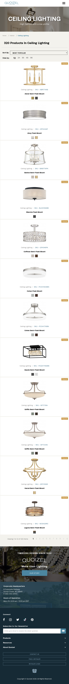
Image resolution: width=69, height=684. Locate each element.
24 (19, 58)
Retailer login (34, 664)
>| (67, 539)
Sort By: (6, 53)
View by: (6, 58)
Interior (12, 35)
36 (23, 58)
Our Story (34, 573)
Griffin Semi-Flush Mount (34, 409)
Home (4, 35)
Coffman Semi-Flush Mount (34, 252)
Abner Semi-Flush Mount (34, 94)
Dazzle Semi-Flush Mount (34, 370)
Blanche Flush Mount (34, 212)
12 (14, 58)
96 (31, 58)
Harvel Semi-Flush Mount (35, 488)
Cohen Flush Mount (34, 291)
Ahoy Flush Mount (34, 133)
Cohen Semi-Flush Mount (34, 330)
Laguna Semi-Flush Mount (34, 528)
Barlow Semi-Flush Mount (34, 173)
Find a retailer (34, 659)
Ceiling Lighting (23, 35)
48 (27, 58)
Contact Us (34, 654)
